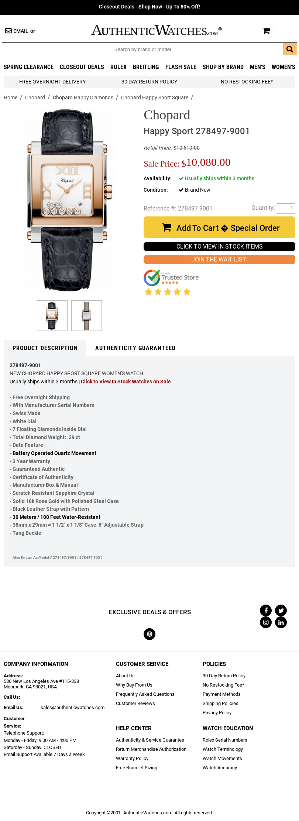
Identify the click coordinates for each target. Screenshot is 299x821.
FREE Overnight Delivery (52, 82)
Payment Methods (222, 694)
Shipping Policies (220, 703)
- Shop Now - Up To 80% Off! (149, 7)
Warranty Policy (132, 758)
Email (20, 31)
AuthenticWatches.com (164, 30)
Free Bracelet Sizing (136, 767)
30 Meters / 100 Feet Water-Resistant (56, 517)
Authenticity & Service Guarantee (150, 740)
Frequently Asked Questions (145, 694)
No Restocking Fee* (247, 82)
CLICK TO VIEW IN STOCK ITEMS (219, 246)
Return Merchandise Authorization (151, 749)
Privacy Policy (217, 712)
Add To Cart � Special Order (228, 228)
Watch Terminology (223, 749)
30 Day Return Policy (224, 675)
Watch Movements (222, 758)
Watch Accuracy (220, 767)
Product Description (45, 348)
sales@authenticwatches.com (72, 707)
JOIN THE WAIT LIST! (220, 259)
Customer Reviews (135, 703)
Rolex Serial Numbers (225, 740)
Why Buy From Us (134, 685)
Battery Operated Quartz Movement (54, 453)
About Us (125, 675)
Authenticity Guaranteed (135, 348)
